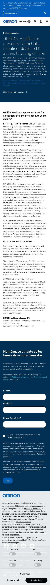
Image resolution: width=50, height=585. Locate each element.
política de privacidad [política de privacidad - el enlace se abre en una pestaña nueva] (32, 513)
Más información (11, 13)
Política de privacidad (20, 377)
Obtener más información (15, 92)
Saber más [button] (25, 578)
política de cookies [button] (23, 526)
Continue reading (24, 83)
